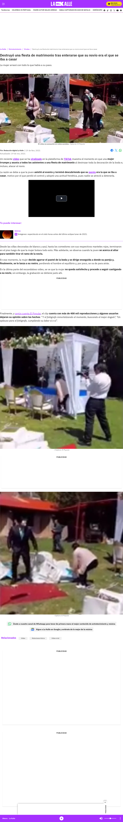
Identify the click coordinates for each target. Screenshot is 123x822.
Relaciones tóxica (38, 638)
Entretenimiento (15, 49)
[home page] (62, 3)
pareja (92, 172)
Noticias (18, 231)
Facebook (111, 150)
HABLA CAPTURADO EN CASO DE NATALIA (74, 10)
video (16, 159)
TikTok (67, 159)
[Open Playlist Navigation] (120, 818)
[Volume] (110, 818)
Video (23, 638)
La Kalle (3, 49)
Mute (101, 818)
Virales (27, 49)
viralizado (36, 159)
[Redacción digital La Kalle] (14, 150)
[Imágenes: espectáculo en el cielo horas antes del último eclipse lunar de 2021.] (6, 234)
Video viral (55, 638)
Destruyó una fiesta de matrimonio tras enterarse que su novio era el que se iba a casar (64, 49)
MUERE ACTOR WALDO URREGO (45, 10)
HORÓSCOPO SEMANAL (101, 10)
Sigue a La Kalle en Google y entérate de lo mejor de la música (61, 629)
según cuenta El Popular (28, 313)
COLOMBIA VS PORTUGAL (21, 10)
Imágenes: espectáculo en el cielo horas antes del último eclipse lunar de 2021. (52, 234)
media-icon (61, 818)
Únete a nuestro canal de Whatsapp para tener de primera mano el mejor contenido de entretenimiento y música (61, 623)
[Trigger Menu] (3, 4)
